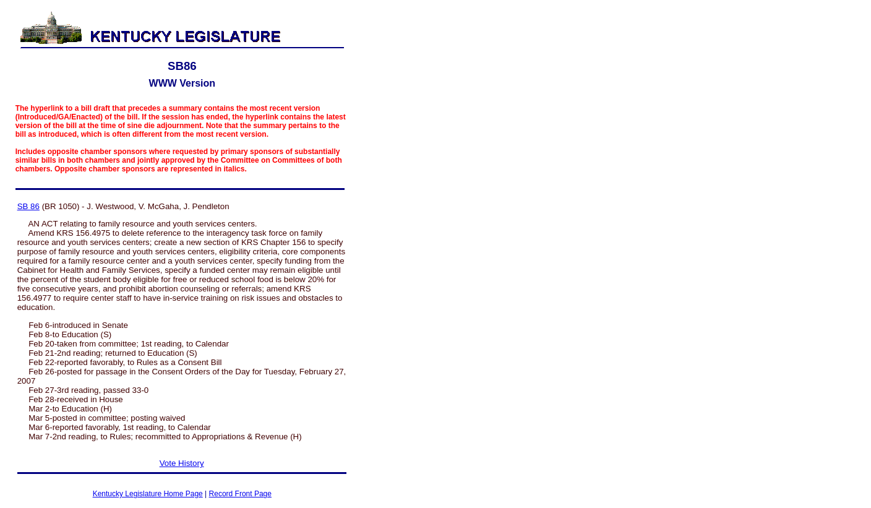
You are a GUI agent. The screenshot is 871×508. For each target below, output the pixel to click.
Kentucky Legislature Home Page (148, 493)
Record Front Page (240, 493)
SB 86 (28, 206)
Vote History (182, 463)
